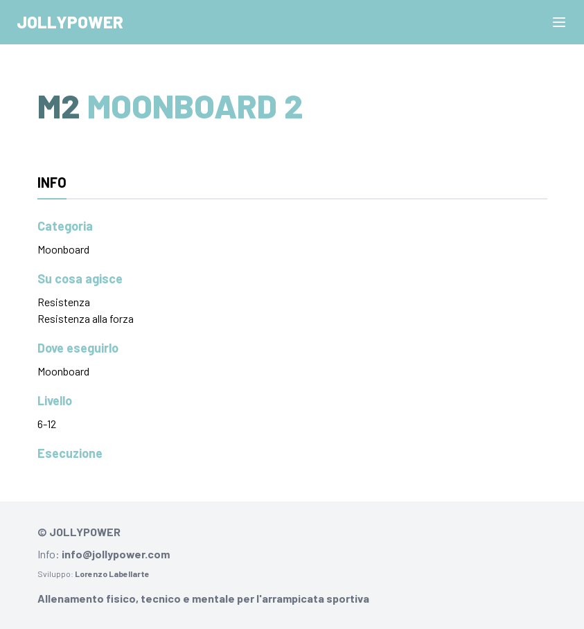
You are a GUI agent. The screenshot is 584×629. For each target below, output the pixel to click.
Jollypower (70, 22)
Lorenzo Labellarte (112, 573)
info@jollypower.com (116, 553)
